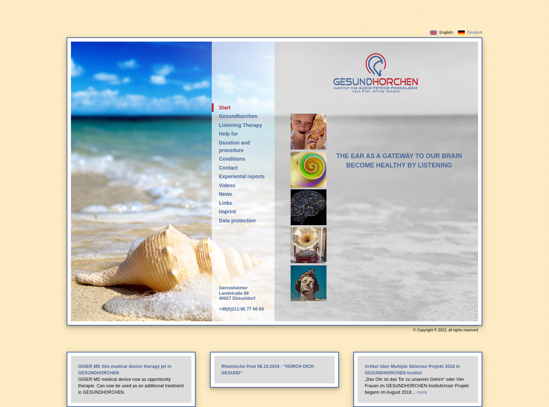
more (422, 392)
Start (224, 107)
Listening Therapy (240, 125)
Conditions (232, 159)
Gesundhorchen (238, 116)
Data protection (237, 220)
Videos (227, 185)
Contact (228, 168)
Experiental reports (242, 176)
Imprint (227, 211)
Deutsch (474, 32)
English (446, 32)
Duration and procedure (234, 146)
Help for (228, 134)
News (225, 194)
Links (225, 203)
